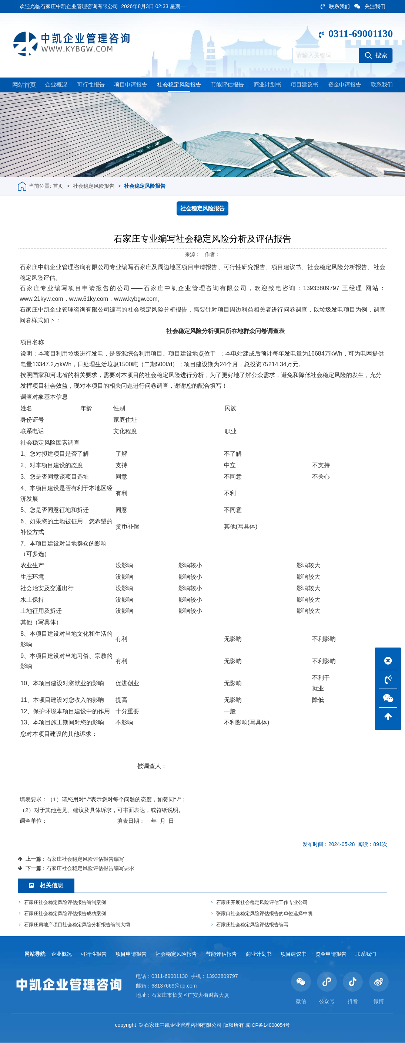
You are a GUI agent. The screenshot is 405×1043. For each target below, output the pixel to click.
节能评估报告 (227, 85)
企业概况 (55, 85)
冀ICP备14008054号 (267, 1025)
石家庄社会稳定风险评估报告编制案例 (68, 903)
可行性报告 (89, 85)
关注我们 (369, 6)
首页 (58, 187)
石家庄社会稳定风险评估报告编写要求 (90, 869)
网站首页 (24, 85)
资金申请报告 (344, 85)
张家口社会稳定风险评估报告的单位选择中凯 (268, 914)
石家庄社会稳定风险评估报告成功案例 (68, 914)
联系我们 (335, 6)
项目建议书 (304, 85)
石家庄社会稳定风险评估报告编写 (85, 860)
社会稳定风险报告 (178, 85)
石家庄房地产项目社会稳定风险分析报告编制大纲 (81, 925)
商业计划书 (267, 85)
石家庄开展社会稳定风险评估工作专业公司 (265, 903)
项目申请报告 (129, 85)
